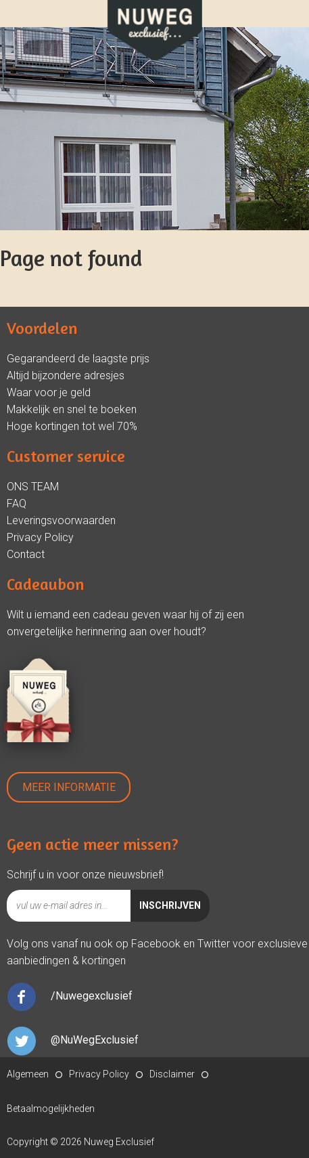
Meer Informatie (69, 787)
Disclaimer (172, 1074)
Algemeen (28, 1074)
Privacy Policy (40, 537)
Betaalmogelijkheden (51, 1108)
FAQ (16, 503)
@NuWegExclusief (95, 1039)
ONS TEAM (33, 486)
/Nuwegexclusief (92, 995)
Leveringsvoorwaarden (61, 520)
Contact (26, 554)
